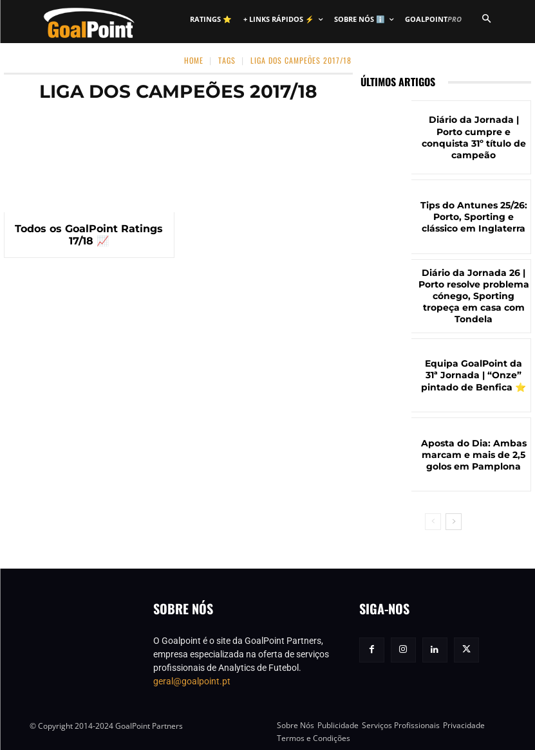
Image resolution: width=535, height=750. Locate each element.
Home (193, 60)
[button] (486, 19)
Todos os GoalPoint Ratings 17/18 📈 (89, 234)
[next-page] (454, 521)
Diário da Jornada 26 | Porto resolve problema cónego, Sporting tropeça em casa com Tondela (473, 296)
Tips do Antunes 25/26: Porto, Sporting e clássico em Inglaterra (473, 217)
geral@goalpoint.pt (191, 681)
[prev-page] (433, 521)
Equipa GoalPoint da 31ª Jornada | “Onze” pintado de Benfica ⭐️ (474, 375)
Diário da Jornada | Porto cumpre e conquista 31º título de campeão (473, 137)
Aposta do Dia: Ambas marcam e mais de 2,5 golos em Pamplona (474, 454)
